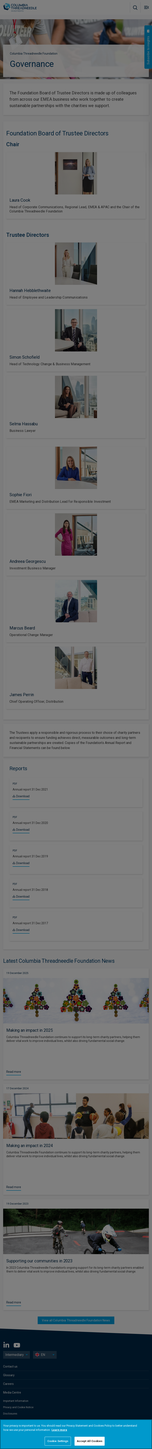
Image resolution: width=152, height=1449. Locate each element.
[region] (76, 1434)
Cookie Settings (57, 1441)
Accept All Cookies (89, 1441)
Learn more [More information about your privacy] (59, 1429)
